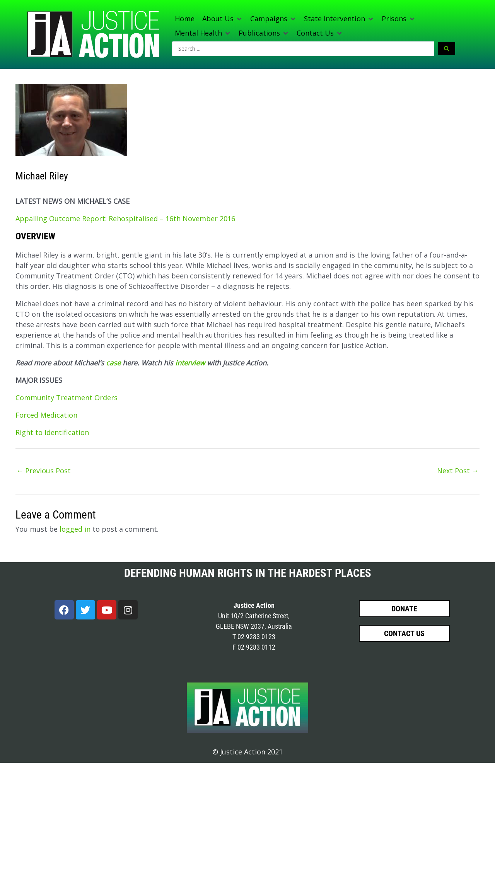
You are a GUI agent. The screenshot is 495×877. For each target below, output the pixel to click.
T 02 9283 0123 (253, 637)
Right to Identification (52, 432)
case (113, 362)
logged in (75, 529)
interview (190, 362)
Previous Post (43, 470)
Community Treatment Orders (66, 397)
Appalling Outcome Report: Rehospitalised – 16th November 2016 (125, 218)
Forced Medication (46, 415)
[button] (222, 19)
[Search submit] (446, 48)
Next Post (458, 470)
